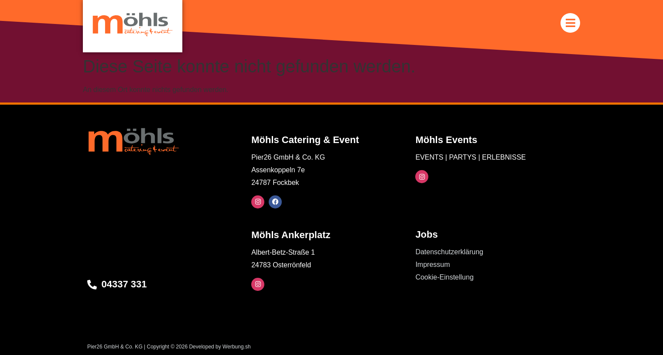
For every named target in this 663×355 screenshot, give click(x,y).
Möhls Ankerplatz (290, 234)
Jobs (426, 234)
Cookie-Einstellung (444, 277)
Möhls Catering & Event (305, 139)
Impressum (432, 264)
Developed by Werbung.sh (219, 347)
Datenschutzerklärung (449, 252)
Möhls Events (446, 139)
